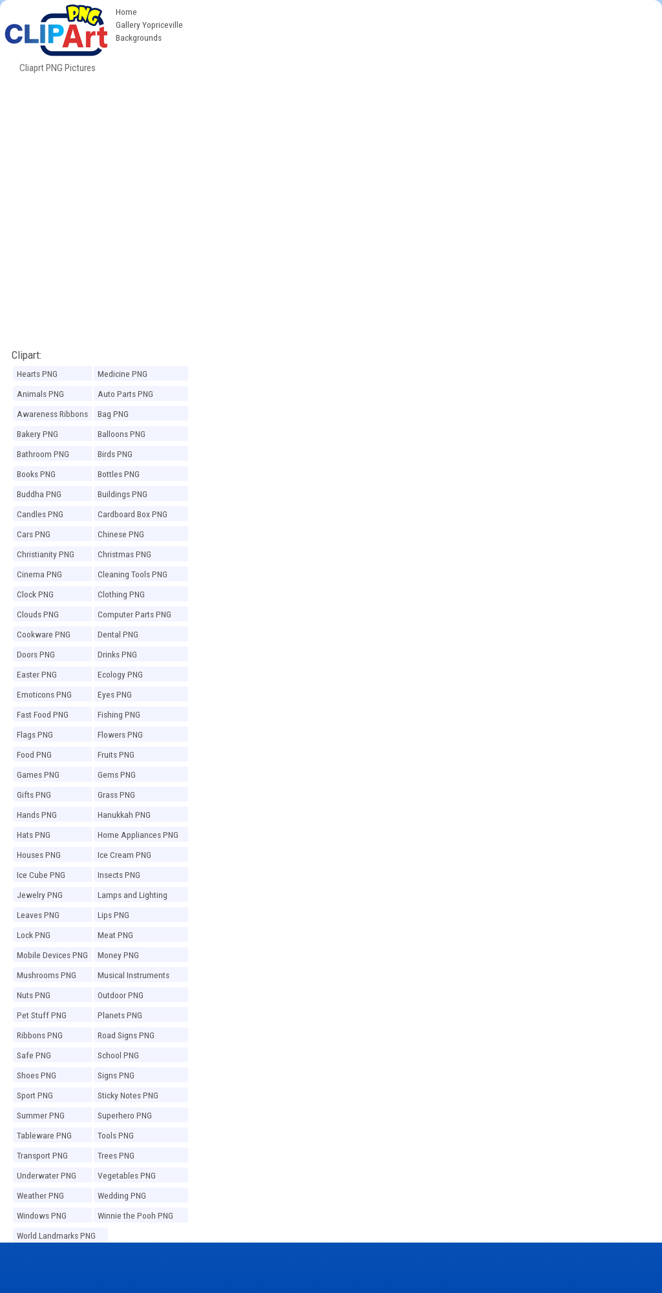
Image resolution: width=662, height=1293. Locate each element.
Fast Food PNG (43, 714)
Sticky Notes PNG (128, 1095)
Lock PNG (33, 935)
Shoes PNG (36, 1075)
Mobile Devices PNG (52, 955)
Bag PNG (113, 414)
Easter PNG (37, 674)
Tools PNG (116, 1135)
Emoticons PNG (44, 694)
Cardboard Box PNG (132, 514)
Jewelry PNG (40, 895)
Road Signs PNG (126, 1035)
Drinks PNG (117, 654)
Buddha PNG (39, 494)
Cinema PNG (39, 574)
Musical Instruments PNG (133, 977)
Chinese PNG (121, 534)
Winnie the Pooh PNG (135, 1215)
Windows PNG (42, 1215)
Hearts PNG (37, 374)
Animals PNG (40, 394)
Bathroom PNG (43, 454)
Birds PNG (115, 454)
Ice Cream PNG (124, 855)
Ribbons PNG (40, 1035)
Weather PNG (40, 1195)
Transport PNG (42, 1155)
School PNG (118, 1055)
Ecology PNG (120, 674)
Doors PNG (36, 654)
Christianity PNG (45, 554)
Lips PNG (113, 915)
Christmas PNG (124, 554)
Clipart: (26, 354)
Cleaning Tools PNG (132, 574)
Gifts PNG (34, 794)
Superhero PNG (125, 1115)
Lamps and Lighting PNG (132, 897)
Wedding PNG (122, 1195)
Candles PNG (40, 514)
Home (126, 11)
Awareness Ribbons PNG (52, 416)
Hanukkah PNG (124, 814)
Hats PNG (33, 834)
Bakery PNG (37, 434)
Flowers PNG (120, 734)
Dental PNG (118, 634)
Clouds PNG (38, 614)
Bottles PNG (119, 474)
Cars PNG (33, 534)
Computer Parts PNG (134, 614)
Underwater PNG (46, 1175)
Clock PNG (35, 594)
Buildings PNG (122, 494)
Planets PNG (120, 1015)
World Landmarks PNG (56, 1235)
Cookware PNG (43, 634)
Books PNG (36, 474)
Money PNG (118, 955)
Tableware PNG (44, 1135)
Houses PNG (39, 855)
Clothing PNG (121, 594)
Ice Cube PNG (41, 875)
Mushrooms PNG (46, 975)
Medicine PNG (122, 374)
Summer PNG (41, 1115)
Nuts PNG (33, 995)
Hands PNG (37, 814)
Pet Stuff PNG (42, 1015)
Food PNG (34, 754)
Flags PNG (35, 734)
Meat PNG (115, 935)
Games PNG (38, 774)
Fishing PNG (119, 714)
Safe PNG (34, 1055)
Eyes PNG (115, 694)
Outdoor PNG (121, 995)
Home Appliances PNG (138, 834)
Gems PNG (117, 774)
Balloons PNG (121, 434)
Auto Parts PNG (125, 394)
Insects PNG (119, 875)
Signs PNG (116, 1075)
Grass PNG (116, 794)
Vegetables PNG (127, 1175)
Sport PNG (35, 1095)
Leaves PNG (38, 915)
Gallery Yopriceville (149, 24)
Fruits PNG (116, 754)
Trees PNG (116, 1155)
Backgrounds (139, 37)
